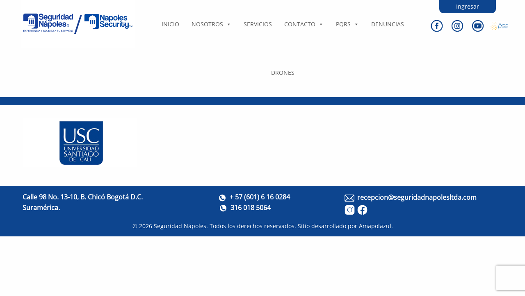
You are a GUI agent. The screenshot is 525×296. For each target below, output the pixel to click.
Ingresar (467, 6)
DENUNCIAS (387, 24)
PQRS (347, 24)
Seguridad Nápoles (180, 226)
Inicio (170, 24)
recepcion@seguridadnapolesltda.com (417, 197)
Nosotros (211, 24)
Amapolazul (375, 226)
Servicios (258, 24)
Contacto (304, 24)
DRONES (282, 72)
